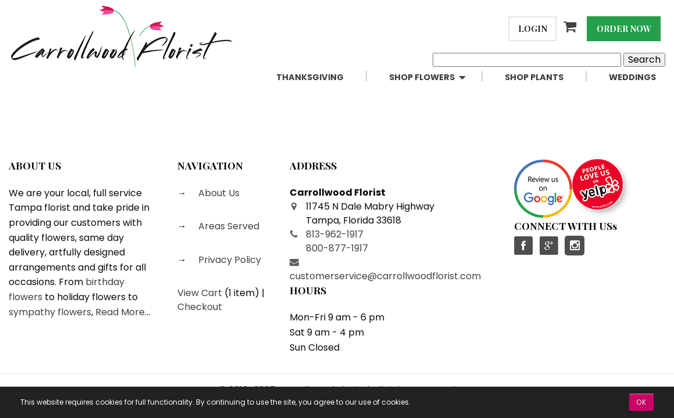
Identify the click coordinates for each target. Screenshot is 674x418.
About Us (218, 193)
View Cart (199, 293)
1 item (242, 293)
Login (532, 28)
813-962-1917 (334, 234)
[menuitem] (323, 77)
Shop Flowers (422, 77)
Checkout (199, 307)
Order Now (624, 28)
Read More (120, 312)
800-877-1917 (337, 248)
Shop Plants (534, 77)
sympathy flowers (50, 312)
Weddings (632, 77)
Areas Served (227, 226)
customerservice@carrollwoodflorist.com (385, 276)
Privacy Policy (228, 259)
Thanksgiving (310, 77)
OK (641, 402)
